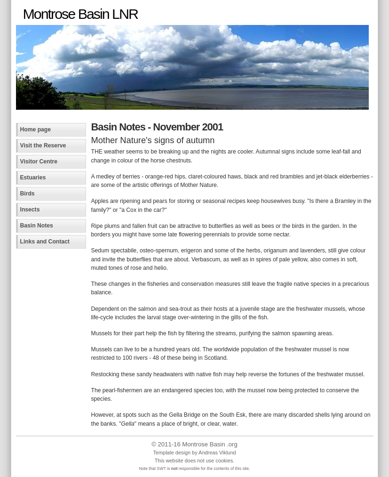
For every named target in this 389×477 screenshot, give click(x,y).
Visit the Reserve (43, 145)
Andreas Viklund (217, 452)
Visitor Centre (39, 161)
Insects (30, 209)
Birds (27, 193)
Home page (35, 129)
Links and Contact (45, 241)
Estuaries (33, 177)
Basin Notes (36, 225)
